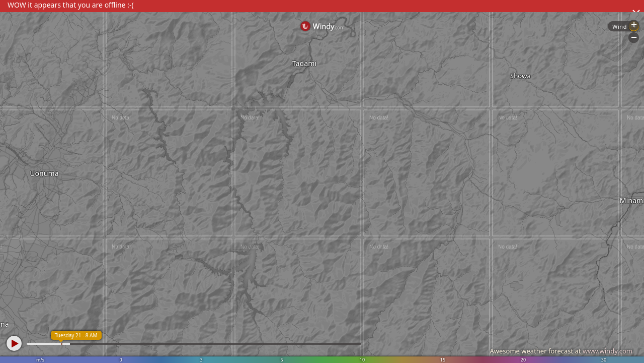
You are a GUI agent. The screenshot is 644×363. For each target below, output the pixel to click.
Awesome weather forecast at (561, 350)
